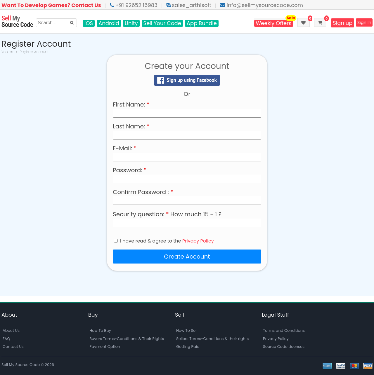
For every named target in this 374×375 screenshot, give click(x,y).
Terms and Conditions (284, 330)
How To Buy (100, 330)
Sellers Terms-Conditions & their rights (212, 338)
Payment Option (104, 346)
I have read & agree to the (167, 241)
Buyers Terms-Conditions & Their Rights (126, 338)
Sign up (338, 23)
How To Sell (186, 330)
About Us (11, 330)
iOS (88, 23)
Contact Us (13, 346)
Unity (131, 23)
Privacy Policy (198, 241)
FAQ (6, 338)
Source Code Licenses (283, 346)
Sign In (362, 23)
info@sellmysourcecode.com (261, 5)
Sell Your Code (162, 23)
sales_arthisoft (188, 5)
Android (108, 23)
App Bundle (202, 23)
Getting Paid (188, 346)
